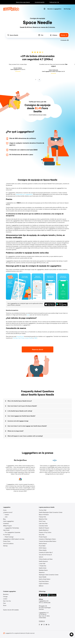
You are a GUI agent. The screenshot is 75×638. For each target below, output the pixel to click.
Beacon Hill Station (44, 514)
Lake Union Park (43, 523)
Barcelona (5, 594)
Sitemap (5, 546)
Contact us (42, 621)
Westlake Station (43, 570)
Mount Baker (42, 546)
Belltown (41, 586)
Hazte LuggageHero (8, 521)
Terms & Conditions (8, 543)
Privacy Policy (6, 541)
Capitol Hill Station (44, 583)
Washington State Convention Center (48, 574)
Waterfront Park (43, 519)
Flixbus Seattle (42, 550)
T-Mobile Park (42, 566)
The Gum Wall (42, 510)
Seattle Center (42, 568)
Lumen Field (42, 563)
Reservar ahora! (37, 349)
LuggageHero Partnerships (12, 528)
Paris (4, 603)
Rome (4, 605)
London (5, 599)
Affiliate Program (7, 525)
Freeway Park (42, 517)
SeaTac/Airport (43, 543)
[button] (71, 634)
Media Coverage (9, 537)
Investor (7, 514)
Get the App (67, 9)
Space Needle (42, 577)
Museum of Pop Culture (45, 532)
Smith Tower (42, 521)
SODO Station (42, 548)
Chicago (5, 596)
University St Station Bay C (46, 552)
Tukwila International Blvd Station (47, 541)
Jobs (6, 517)
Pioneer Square (43, 537)
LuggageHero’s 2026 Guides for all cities (13, 539)
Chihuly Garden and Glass (45, 559)
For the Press (6, 534)
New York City (7, 601)
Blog (4, 519)
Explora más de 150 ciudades (11, 610)
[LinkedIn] (49, 625)
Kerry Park (41, 534)
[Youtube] (46, 625)
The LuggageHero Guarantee (12, 532)
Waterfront (41, 572)
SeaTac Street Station (44, 579)
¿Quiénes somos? (7, 512)
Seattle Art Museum (44, 528)
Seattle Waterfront (43, 530)
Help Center (6, 530)
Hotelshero (6, 523)
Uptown (41, 557)
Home (4, 510)
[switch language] (44, 9)
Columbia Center (43, 525)
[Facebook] (39, 625)
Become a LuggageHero (54, 9)
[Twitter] (42, 625)
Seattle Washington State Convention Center (50, 512)
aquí (28, 315)
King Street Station (44, 581)
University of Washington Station (47, 539)
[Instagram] (44, 625)
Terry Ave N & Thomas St (45, 554)
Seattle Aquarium (43, 561)
